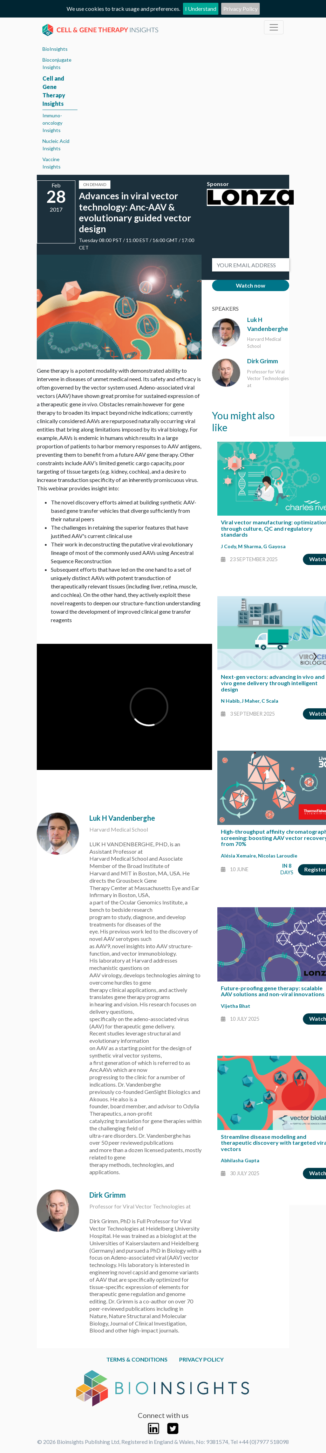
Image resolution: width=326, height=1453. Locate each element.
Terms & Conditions (137, 1359)
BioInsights (55, 49)
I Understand (200, 8)
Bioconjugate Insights (57, 63)
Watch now (250, 285)
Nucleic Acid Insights (55, 144)
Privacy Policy (240, 8)
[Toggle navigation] (274, 27)
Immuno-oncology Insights (52, 122)
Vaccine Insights (51, 163)
